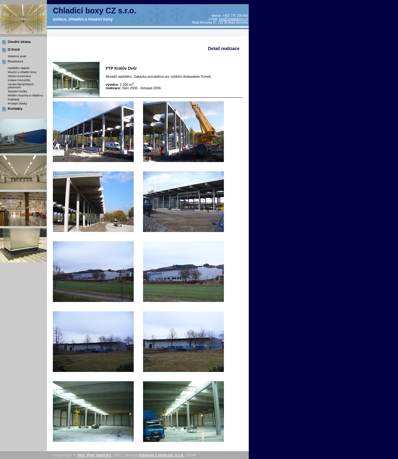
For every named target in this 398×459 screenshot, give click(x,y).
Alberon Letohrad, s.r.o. (161, 455)
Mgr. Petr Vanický (94, 455)
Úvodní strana (19, 42)
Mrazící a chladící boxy (22, 72)
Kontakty (15, 108)
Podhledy (14, 99)
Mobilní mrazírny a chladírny (25, 95)
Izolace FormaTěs (19, 80)
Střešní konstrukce (19, 76)
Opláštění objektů (19, 68)
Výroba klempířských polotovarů (21, 86)
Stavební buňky (17, 91)
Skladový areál (17, 56)
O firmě (14, 49)
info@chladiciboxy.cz (233, 19)
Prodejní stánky (17, 103)
